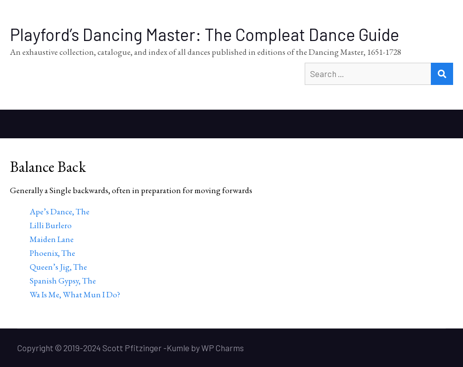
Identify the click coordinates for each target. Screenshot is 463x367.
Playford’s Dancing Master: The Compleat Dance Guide (204, 34)
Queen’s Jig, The (58, 266)
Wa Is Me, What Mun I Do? (75, 294)
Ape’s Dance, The (60, 211)
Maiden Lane (52, 239)
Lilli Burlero (51, 225)
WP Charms (222, 348)
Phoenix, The (52, 252)
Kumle (178, 348)
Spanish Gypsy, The (63, 280)
